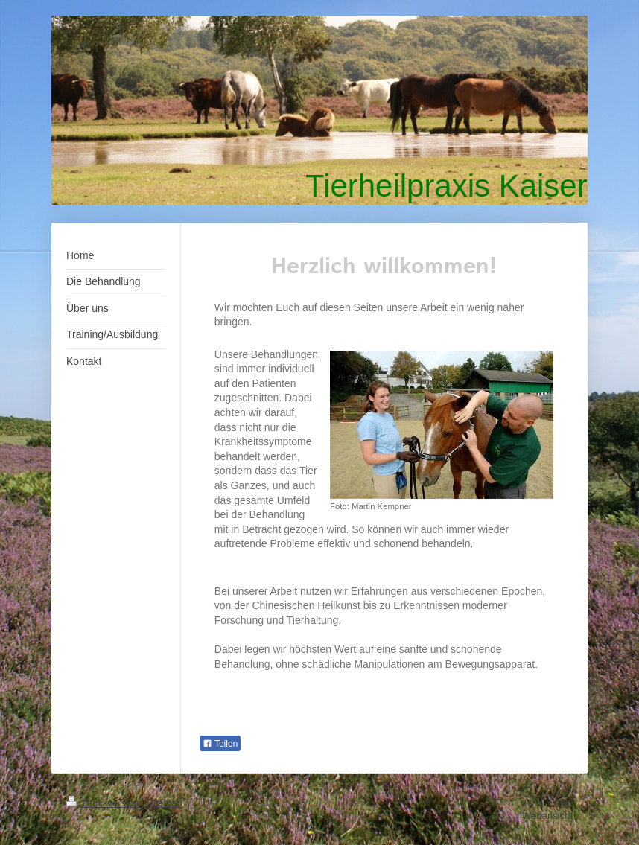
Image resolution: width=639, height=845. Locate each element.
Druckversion (104, 803)
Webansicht (547, 815)
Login (561, 802)
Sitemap (164, 803)
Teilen (220, 744)
